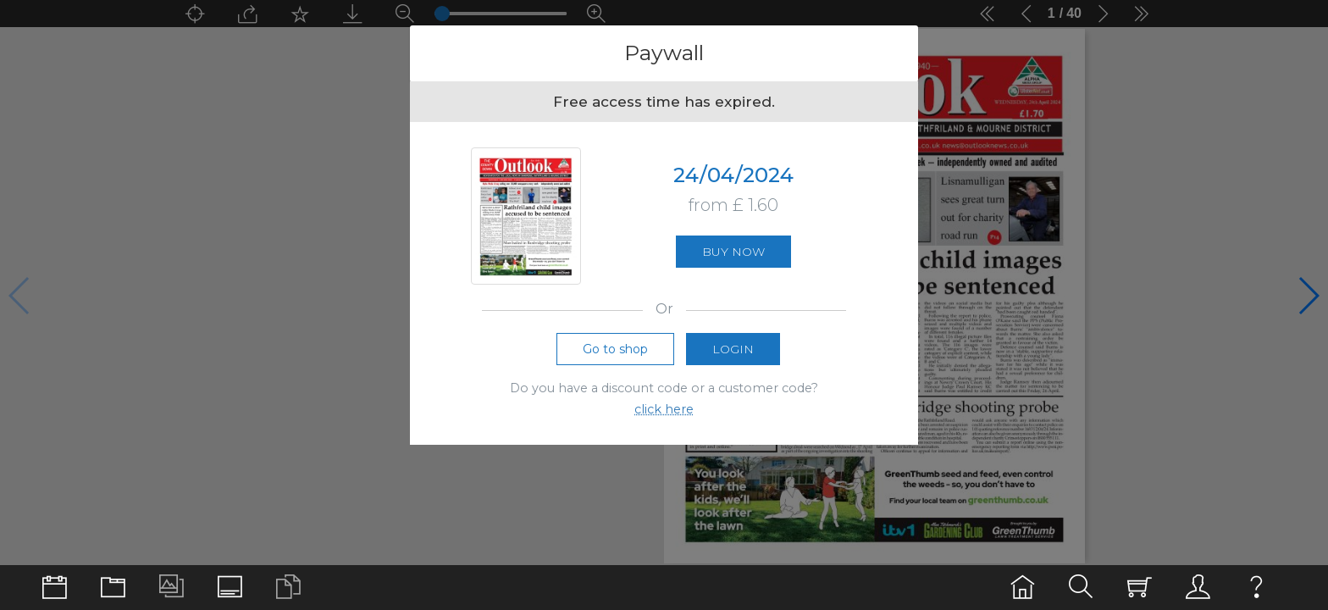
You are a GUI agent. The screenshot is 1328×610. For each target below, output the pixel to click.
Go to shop (615, 349)
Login (733, 349)
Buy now (733, 251)
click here (664, 409)
